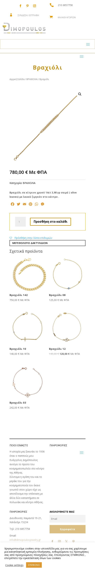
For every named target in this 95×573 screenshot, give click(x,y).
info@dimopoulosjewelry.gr (25, 539)
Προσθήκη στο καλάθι (50, 221)
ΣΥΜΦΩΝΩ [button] (34, 564)
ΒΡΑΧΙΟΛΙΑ (32, 79)
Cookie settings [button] (14, 565)
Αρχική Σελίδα (17, 79)
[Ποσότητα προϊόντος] (20, 222)
